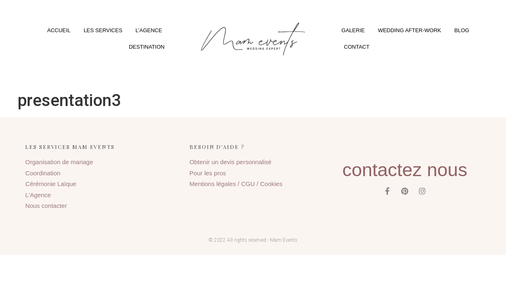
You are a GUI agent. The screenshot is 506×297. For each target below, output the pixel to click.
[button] (253, 39)
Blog (461, 30)
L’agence (148, 30)
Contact (356, 47)
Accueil (58, 30)
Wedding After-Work (409, 30)
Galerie (352, 30)
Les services (103, 30)
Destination (146, 47)
